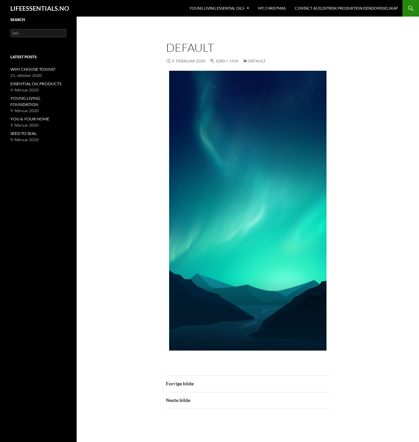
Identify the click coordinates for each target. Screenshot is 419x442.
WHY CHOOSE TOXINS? (33, 69)
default (257, 60)
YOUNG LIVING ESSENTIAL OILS (216, 8)
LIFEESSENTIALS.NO (39, 8)
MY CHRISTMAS (272, 8)
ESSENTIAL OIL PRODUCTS (35, 83)
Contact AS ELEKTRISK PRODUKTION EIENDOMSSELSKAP (346, 8)
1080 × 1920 (226, 60)
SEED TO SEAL (23, 133)
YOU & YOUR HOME (29, 118)
